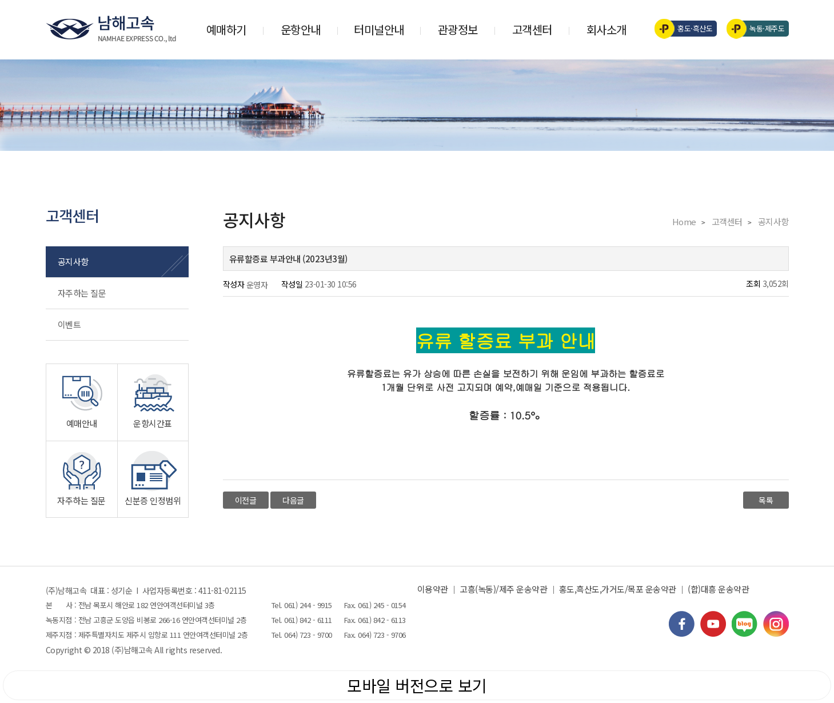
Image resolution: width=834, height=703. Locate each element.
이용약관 (432, 589)
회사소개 (606, 29)
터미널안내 (379, 29)
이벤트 (69, 324)
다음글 (293, 500)
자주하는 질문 (82, 293)
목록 (766, 500)
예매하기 (226, 29)
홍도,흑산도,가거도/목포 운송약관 (617, 589)
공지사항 (73, 261)
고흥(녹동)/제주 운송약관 (503, 589)
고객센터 (532, 29)
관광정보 (458, 29)
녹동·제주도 (759, 29)
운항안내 (301, 29)
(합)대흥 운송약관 (718, 589)
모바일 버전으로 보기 (417, 685)
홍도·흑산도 (687, 29)
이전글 (246, 500)
